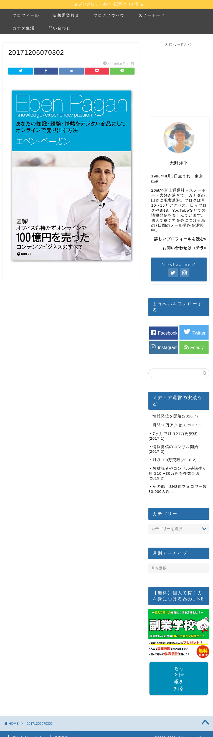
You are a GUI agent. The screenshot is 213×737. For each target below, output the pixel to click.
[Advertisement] (180, 75)
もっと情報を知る (179, 679)
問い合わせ (60, 28)
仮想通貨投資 (66, 15)
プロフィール (25, 15)
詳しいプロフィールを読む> (180, 240)
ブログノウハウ (109, 15)
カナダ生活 (23, 28)
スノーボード (151, 15)
